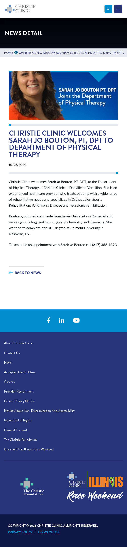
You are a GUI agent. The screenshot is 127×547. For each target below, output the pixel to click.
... (17, 52)
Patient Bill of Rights (18, 420)
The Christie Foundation (20, 439)
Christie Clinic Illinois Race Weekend (29, 449)
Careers (9, 381)
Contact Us (12, 352)
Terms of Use (48, 532)
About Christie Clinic (18, 343)
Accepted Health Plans (19, 372)
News (8, 362)
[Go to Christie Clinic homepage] (54, 9)
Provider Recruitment (19, 391)
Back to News (28, 272)
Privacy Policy (20, 532)
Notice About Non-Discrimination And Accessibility (39, 410)
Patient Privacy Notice (19, 401)
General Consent (15, 430)
